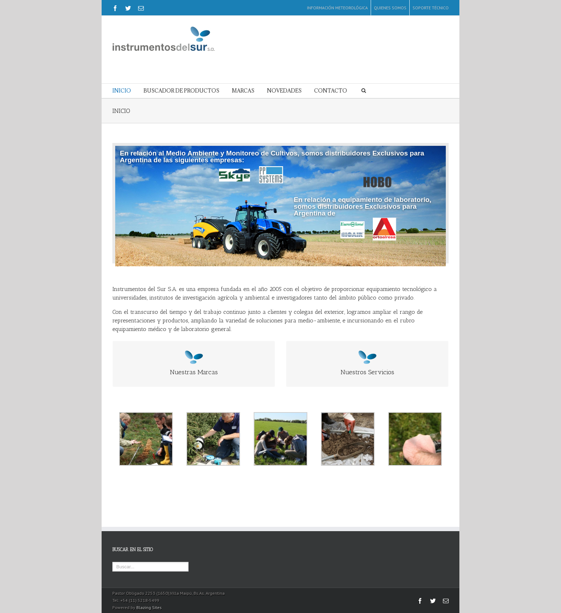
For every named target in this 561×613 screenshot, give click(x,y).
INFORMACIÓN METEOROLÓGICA (337, 7)
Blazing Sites (149, 607)
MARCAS (243, 90)
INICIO (121, 90)
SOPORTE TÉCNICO (431, 7)
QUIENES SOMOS (390, 7)
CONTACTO (330, 90)
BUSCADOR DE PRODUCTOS (181, 90)
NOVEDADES (284, 90)
